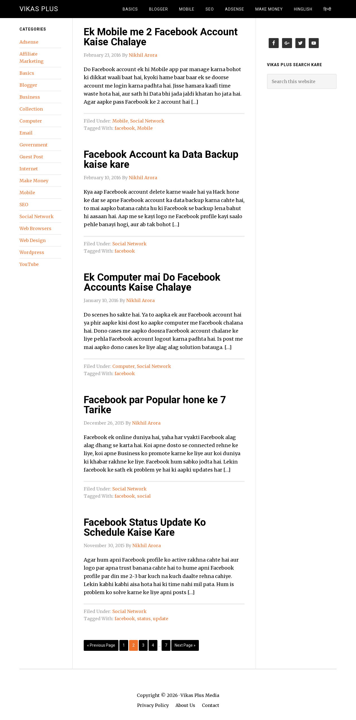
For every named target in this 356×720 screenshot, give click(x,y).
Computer (123, 366)
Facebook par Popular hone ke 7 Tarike (155, 405)
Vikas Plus (38, 9)
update (160, 618)
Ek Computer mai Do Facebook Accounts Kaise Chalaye (152, 282)
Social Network (147, 121)
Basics (26, 73)
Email (26, 133)
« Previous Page (101, 645)
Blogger (28, 85)
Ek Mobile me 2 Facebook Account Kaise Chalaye (161, 37)
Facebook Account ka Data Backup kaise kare (161, 159)
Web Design (32, 240)
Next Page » (185, 645)
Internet (28, 168)
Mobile (120, 121)
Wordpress (31, 252)
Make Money (33, 180)
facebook (125, 128)
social (144, 496)
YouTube (29, 264)
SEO (23, 204)
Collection (31, 109)
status (144, 618)
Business (29, 97)
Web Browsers (35, 228)
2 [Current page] (133, 645)
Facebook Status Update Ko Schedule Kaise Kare (145, 527)
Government (33, 145)
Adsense (28, 42)
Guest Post (31, 157)
